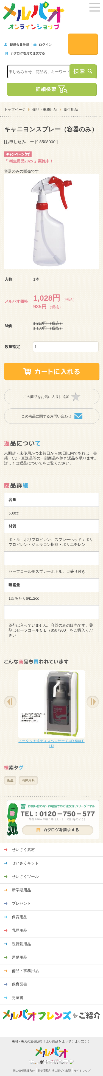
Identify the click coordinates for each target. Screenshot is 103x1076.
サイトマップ (82, 1070)
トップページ (15, 109)
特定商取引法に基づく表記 (54, 1070)
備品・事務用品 (44, 109)
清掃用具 (28, 780)
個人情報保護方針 (24, 1070)
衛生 (10, 780)
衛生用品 (71, 109)
